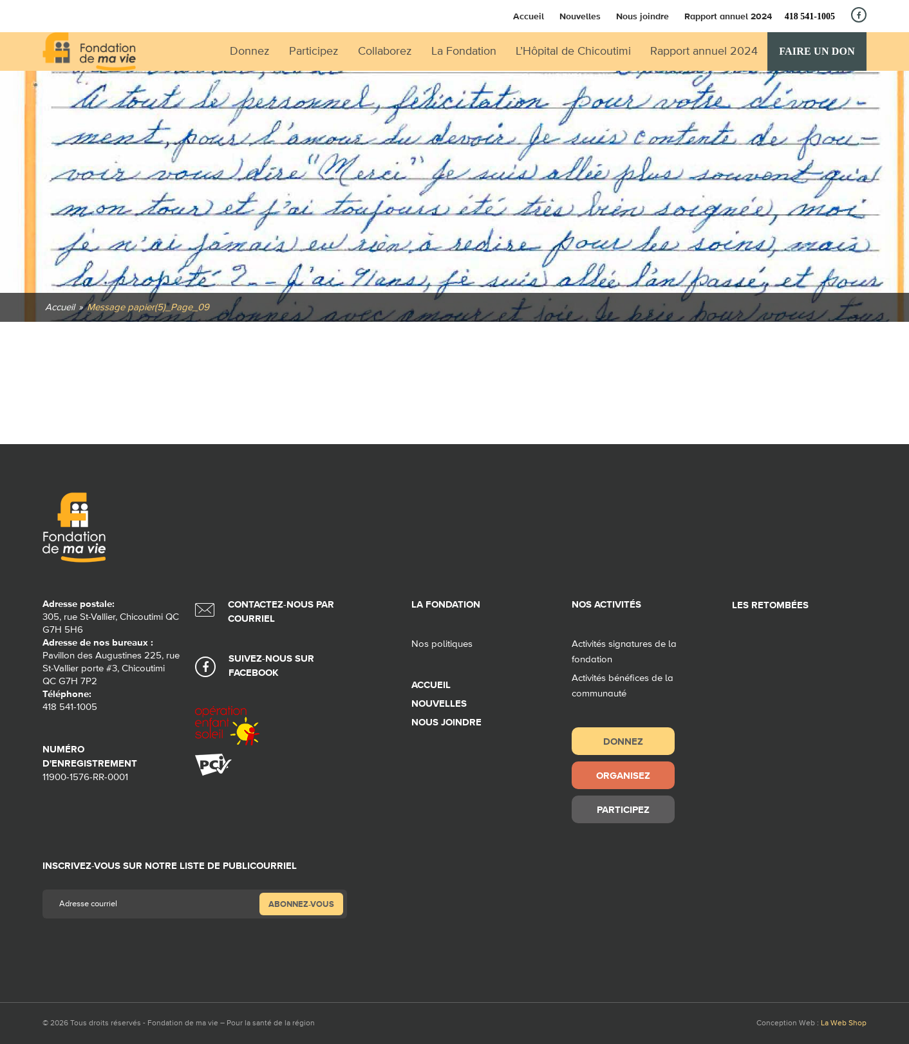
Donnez (623, 741)
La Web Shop (844, 1023)
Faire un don (817, 51)
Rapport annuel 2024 (728, 16)
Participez (623, 809)
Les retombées (770, 605)
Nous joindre (642, 16)
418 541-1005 (810, 16)
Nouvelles (580, 16)
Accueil (528, 16)
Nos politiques (442, 644)
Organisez (623, 775)
